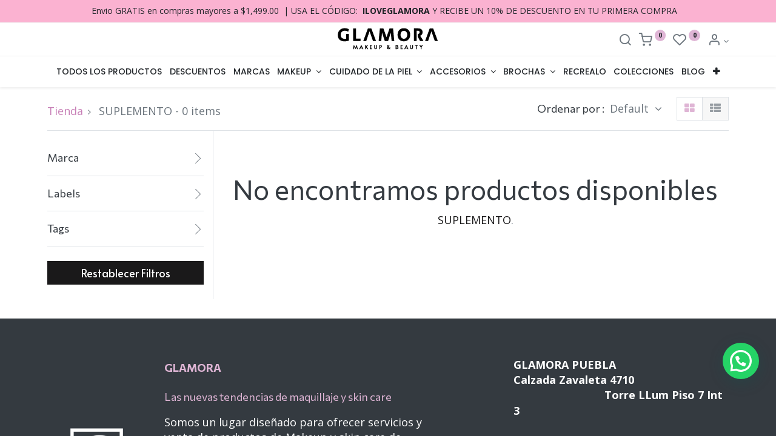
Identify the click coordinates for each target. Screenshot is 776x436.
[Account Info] (718, 41)
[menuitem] (109, 72)
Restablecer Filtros (125, 272)
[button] (716, 72)
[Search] (625, 41)
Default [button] (631, 108)
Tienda (65, 111)
